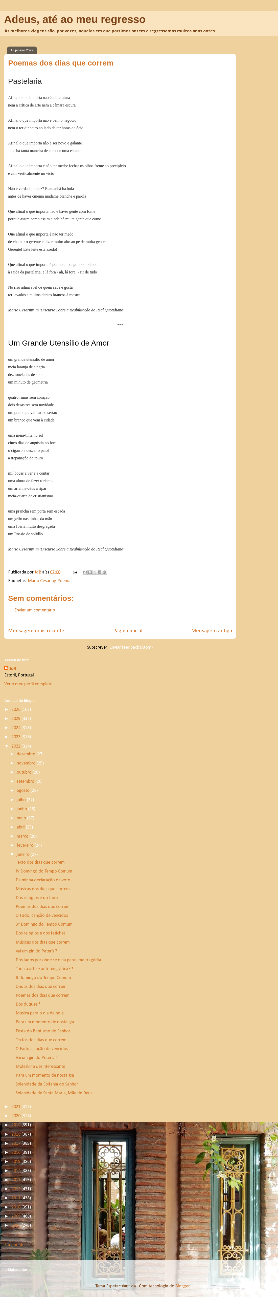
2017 (16, 1143)
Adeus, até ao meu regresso (75, 19)
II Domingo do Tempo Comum (43, 977)
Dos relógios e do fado (37, 898)
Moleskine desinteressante (40, 1066)
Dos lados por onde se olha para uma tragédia (58, 960)
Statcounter (15, 1245)
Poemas (64, 581)
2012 (16, 1189)
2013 (16, 1180)
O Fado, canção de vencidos (42, 915)
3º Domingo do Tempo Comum (44, 924)
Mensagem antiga (211, 630)
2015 (16, 1161)
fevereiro (26, 845)
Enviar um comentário (34, 610)
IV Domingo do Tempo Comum (44, 871)
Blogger (182, 1286)
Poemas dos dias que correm (43, 906)
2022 (16, 746)
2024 (16, 728)
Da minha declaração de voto (43, 880)
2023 (16, 737)
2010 (16, 1207)
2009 (16, 1216)
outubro (25, 772)
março (23, 836)
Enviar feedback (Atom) (131, 647)
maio (22, 818)
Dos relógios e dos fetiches (40, 933)
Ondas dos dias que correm (41, 986)
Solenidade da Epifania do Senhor (47, 1084)
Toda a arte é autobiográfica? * (45, 969)
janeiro (24, 854)
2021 (16, 1106)
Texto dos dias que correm (40, 862)
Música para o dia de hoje (40, 1013)
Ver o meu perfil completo (28, 684)
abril (21, 827)
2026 (16, 709)
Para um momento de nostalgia (45, 1022)
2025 (16, 718)
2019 (16, 1125)
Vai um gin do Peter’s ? (36, 951)
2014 (16, 1170)
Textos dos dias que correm (41, 1040)
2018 (16, 1134)
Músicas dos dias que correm (43, 889)
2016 (16, 1152)
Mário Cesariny (42, 581)
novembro (27, 763)
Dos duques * (28, 1004)
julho (22, 800)
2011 (16, 1198)
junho (22, 809)
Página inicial (127, 630)
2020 (16, 1116)
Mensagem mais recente (36, 630)
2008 (16, 1225)
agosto (24, 790)
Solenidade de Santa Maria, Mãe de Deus (54, 1093)
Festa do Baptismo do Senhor (43, 1031)
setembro (26, 781)
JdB (12, 669)
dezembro (26, 754)
